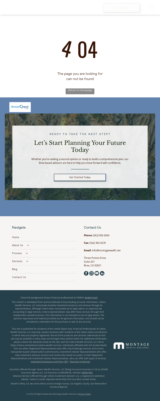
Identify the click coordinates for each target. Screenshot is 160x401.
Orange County (61, 383)
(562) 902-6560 (101, 235)
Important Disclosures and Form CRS (49, 361)
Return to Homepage (80, 90)
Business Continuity (80, 361)
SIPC (90, 372)
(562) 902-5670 (97, 243)
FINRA (85, 372)
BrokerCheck (91, 297)
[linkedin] (102, 273)
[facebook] (86, 273)
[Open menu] (152, 7)
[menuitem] (44, 237)
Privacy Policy (84, 394)
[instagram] (91, 273)
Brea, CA (24, 383)
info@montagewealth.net (106, 250)
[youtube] (97, 273)
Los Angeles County (80, 383)
